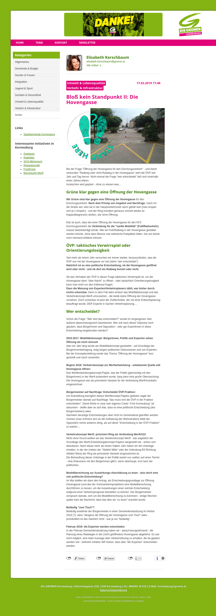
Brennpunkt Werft (33, 173)
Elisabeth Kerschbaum (107, 57)
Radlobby (29, 157)
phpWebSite (100, 601)
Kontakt (61, 42)
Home (20, 42)
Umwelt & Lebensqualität (29, 101)
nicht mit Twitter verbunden (98, 558)
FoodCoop (30, 169)
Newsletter (87, 42)
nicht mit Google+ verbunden (130, 558)
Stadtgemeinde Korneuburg (39, 134)
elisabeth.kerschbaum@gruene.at (105, 61)
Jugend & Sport (24, 88)
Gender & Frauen (25, 75)
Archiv (18, 114)
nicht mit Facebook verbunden (68, 558)
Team (39, 42)
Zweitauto (29, 153)
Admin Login (144, 597)
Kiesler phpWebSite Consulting (129, 601)
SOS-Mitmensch (33, 161)
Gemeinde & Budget (26, 68)
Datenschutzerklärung (113, 590)
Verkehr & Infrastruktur (28, 108)
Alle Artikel (92, 65)
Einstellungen (163, 558)
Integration (21, 81)
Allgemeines (22, 61)
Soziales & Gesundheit (28, 95)
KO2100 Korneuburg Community (114, 597)
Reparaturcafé (32, 165)
